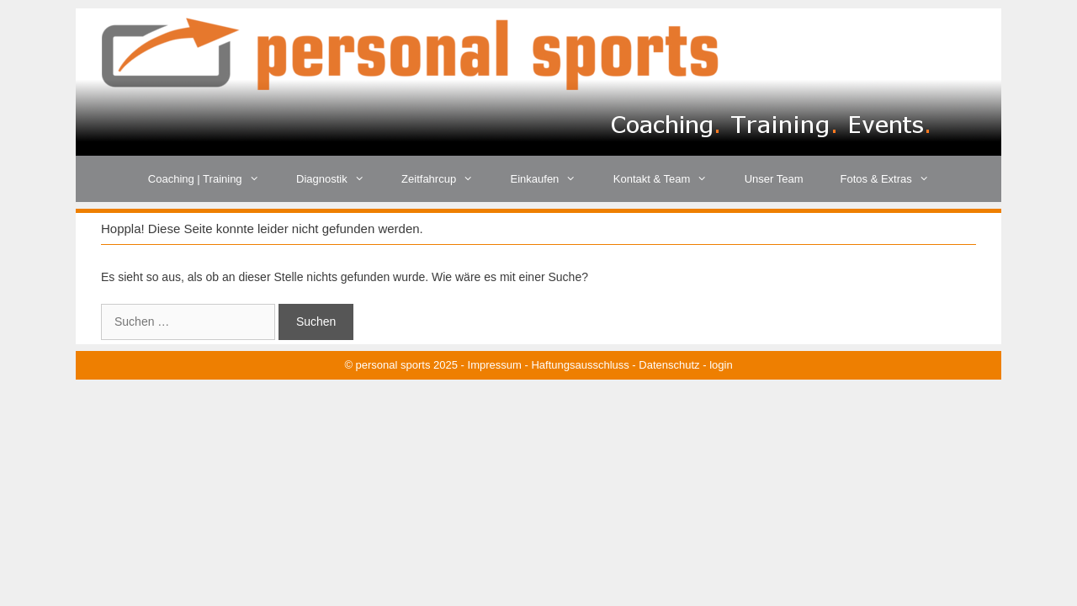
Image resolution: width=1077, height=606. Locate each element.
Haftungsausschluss (580, 365)
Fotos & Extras (894, 179)
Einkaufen (553, 179)
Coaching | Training (213, 179)
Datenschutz (669, 365)
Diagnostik (339, 179)
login (720, 365)
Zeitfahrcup (446, 179)
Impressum (495, 365)
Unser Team (774, 179)
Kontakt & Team (669, 179)
